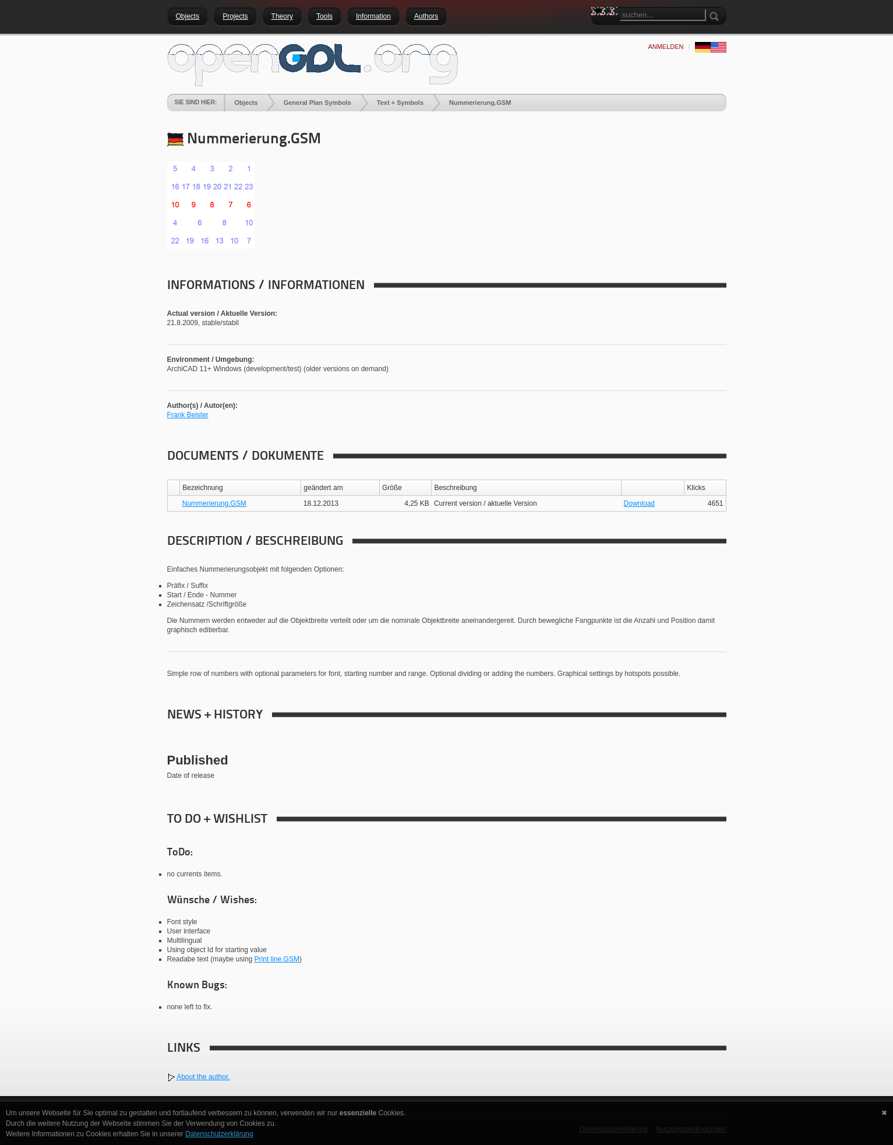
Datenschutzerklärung (219, 1134)
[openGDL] (312, 63)
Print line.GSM (277, 959)
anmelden (665, 46)
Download (639, 503)
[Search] (663, 15)
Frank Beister (188, 415)
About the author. (203, 1077)
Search (600, 32)
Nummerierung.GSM (214, 503)
